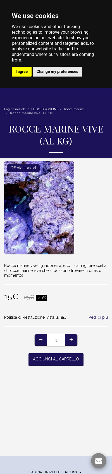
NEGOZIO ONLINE (44, 109)
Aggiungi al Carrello (56, 359)
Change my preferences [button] (57, 71)
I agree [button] (22, 71)
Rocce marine (74, 109)
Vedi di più (98, 317)
